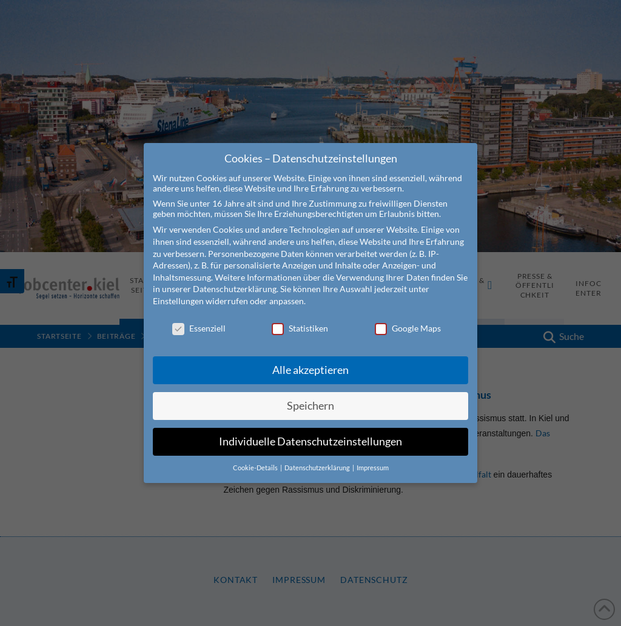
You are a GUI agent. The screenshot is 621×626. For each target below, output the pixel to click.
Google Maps (408, 328)
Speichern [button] (310, 405)
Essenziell (199, 328)
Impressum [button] (373, 467)
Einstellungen (178, 301)
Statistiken (300, 328)
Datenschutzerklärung (235, 289)
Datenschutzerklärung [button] (317, 467)
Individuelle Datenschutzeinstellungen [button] (310, 441)
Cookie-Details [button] (256, 467)
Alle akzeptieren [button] (310, 370)
